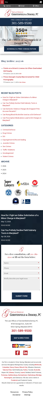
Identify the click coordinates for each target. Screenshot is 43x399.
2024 (3, 173)
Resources (15, 392)
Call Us (7, 6)
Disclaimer (16, 395)
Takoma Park (7, 370)
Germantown (22, 375)
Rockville (37, 370)
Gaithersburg (12, 375)
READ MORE (5, 225)
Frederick (14, 380)
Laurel (22, 372)
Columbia (5, 367)
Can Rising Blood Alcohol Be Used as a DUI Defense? (22, 115)
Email (21, 6)
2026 (3, 166)
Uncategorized (8, 153)
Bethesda (38, 365)
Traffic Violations (9, 150)
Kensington (8, 378)
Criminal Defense (9, 130)
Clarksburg (31, 375)
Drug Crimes (7, 133)
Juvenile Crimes (9, 143)
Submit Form (21, 296)
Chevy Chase (14, 367)
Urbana (11, 372)
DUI (20, 73)
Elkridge (39, 375)
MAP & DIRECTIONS (21, 338)
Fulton (25, 370)
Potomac (4, 375)
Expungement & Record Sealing (14, 140)
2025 (3, 169)
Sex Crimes (22, 82)
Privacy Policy (27, 392)
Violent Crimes (8, 156)
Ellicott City (23, 367)
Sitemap (27, 395)
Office (36, 6)
